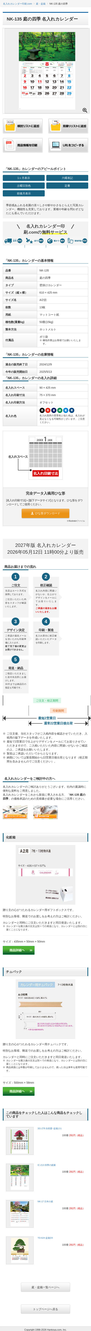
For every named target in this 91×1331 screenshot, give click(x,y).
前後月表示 (24, 193)
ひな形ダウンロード (45, 513)
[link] (45, 1142)
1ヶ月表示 (23, 178)
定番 (67, 185)
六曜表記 (67, 178)
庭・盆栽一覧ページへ (45, 1287)
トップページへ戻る (45, 1309)
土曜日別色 (24, 185)
